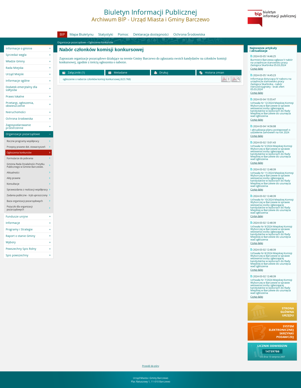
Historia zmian (211, 72)
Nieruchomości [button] (16, 112)
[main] (150, 60)
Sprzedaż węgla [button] (16, 55)
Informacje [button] (13, 223)
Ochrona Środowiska (189, 34)
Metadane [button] (117, 72)
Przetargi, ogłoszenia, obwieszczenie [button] (20, 104)
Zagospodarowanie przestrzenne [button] (18, 126)
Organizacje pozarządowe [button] (23, 134)
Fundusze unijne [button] (17, 216)
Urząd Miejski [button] (15, 74)
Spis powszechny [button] (17, 255)
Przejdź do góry (150, 365)
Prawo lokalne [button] (15, 96)
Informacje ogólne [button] (18, 80)
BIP (62, 34)
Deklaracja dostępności (151, 34)
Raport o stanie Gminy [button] (20, 236)
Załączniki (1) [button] (73, 72)
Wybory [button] (11, 242)
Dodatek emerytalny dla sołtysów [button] (21, 88)
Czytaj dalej (256, 68)
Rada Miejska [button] (14, 68)
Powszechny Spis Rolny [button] (21, 249)
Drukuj (161, 72)
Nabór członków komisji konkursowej (101, 49)
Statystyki (105, 34)
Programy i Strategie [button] (19, 229)
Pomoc (123, 34)
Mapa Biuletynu (81, 34)
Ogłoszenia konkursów (100, 42)
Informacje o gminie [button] (19, 48)
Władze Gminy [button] (15, 61)
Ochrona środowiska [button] (19, 118)
